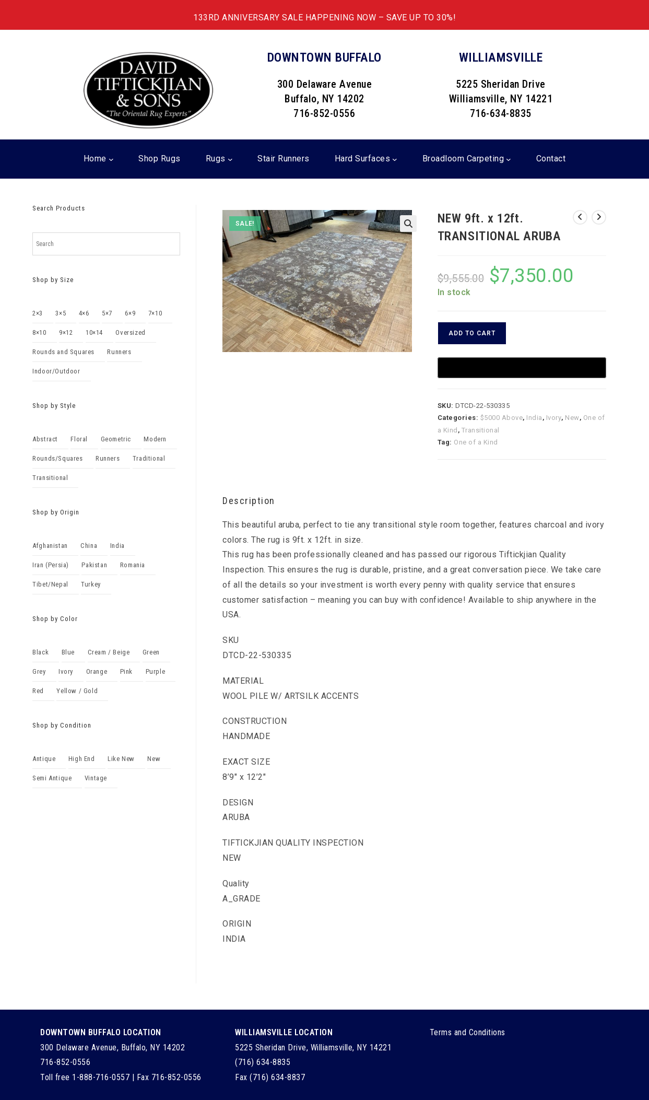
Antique (43, 759)
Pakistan (94, 565)
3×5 (60, 313)
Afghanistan (50, 545)
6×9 (130, 313)
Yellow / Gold (77, 691)
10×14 (94, 332)
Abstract (45, 439)
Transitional (481, 430)
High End (81, 759)
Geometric (116, 439)
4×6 (84, 313)
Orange (97, 671)
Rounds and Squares (63, 352)
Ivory (554, 418)
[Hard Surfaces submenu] (394, 159)
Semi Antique (52, 778)
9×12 (66, 332)
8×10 (39, 332)
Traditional (149, 458)
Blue (68, 652)
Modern (155, 439)
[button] (408, 223)
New (572, 418)
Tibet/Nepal (50, 584)
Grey (38, 671)
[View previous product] (580, 217)
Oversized (130, 332)
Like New (121, 759)
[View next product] (599, 217)
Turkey (91, 584)
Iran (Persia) (50, 565)
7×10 (155, 313)
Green (151, 652)
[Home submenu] (111, 159)
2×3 (37, 313)
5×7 (107, 313)
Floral (79, 439)
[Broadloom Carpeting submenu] (508, 159)
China (88, 545)
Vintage (96, 778)
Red (38, 691)
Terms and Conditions (467, 1032)
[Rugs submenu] (230, 159)
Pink (126, 671)
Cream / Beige (109, 652)
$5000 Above (501, 418)
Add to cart (472, 333)
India (534, 418)
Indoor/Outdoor (56, 371)
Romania (132, 565)
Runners (119, 352)
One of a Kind (476, 442)
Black (40, 652)
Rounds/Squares (57, 458)
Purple (156, 671)
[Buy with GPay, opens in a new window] (522, 367)
